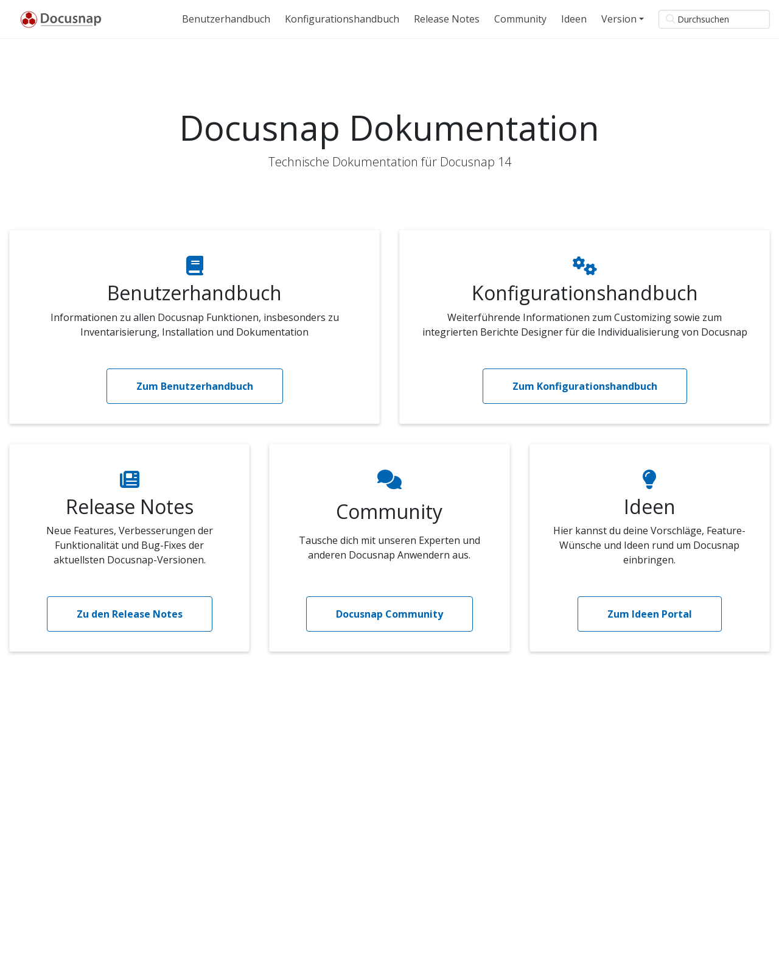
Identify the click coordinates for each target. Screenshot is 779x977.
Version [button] (619, 19)
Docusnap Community (389, 614)
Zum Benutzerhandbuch (194, 386)
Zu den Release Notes (130, 614)
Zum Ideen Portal (649, 614)
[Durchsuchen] (714, 19)
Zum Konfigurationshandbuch (584, 386)
